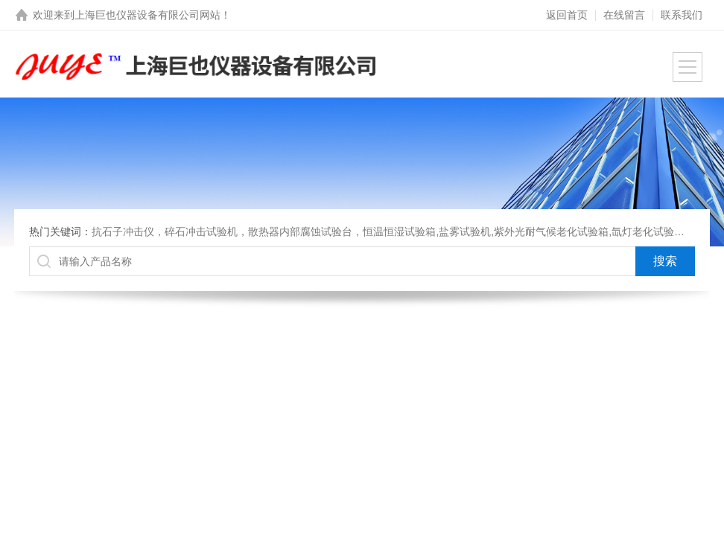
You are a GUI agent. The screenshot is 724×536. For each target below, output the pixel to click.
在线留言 (624, 15)
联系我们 (681, 15)
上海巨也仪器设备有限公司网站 (147, 15)
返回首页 (567, 15)
